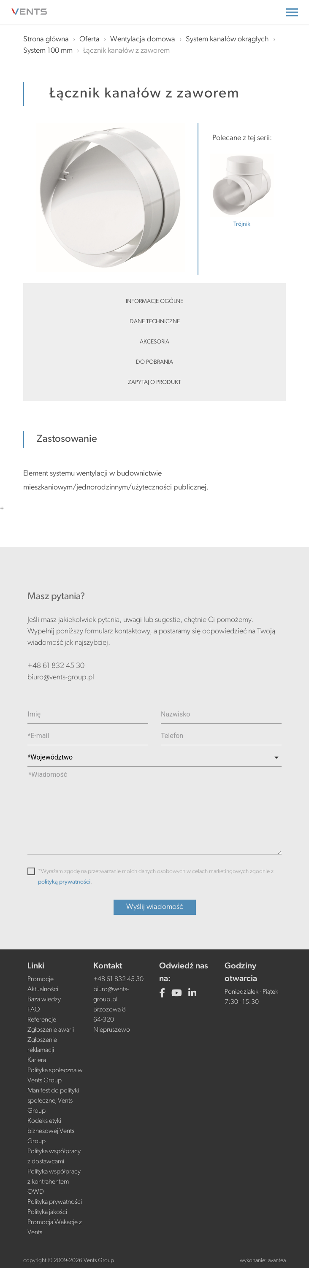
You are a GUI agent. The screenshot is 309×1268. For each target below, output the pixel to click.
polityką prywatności (64, 882)
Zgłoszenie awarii (50, 1030)
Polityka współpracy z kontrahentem (54, 1176)
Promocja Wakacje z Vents (54, 1227)
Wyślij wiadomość (154, 907)
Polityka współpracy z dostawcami (54, 1156)
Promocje (40, 979)
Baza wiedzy (44, 999)
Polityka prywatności (54, 1202)
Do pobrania (154, 362)
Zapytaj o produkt (154, 382)
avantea (277, 1260)
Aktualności (42, 989)
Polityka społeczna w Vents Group (55, 1075)
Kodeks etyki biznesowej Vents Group (50, 1131)
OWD (35, 1192)
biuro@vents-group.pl (60, 677)
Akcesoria (154, 342)
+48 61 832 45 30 (55, 666)
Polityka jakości (47, 1212)
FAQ (33, 1009)
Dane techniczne (155, 322)
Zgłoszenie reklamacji (42, 1045)
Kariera (36, 1060)
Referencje (41, 1020)
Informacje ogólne (154, 301)
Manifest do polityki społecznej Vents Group (53, 1100)
